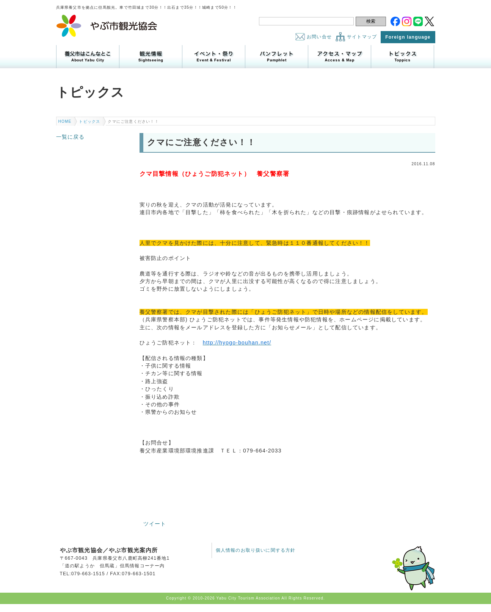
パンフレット (276, 56)
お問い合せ (319, 36)
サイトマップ (362, 36)
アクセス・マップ (339, 56)
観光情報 (150, 56)
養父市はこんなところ (87, 56)
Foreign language (407, 37)
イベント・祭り (213, 56)
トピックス (402, 56)
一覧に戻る (70, 137)
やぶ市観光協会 (107, 25)
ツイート (154, 524)
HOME (65, 121)
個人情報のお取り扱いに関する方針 (256, 550)
